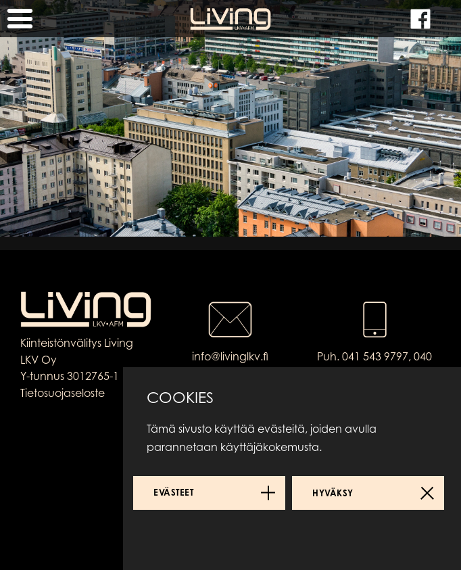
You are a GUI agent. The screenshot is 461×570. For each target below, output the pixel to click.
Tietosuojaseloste (62, 393)
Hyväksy (333, 493)
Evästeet (173, 492)
